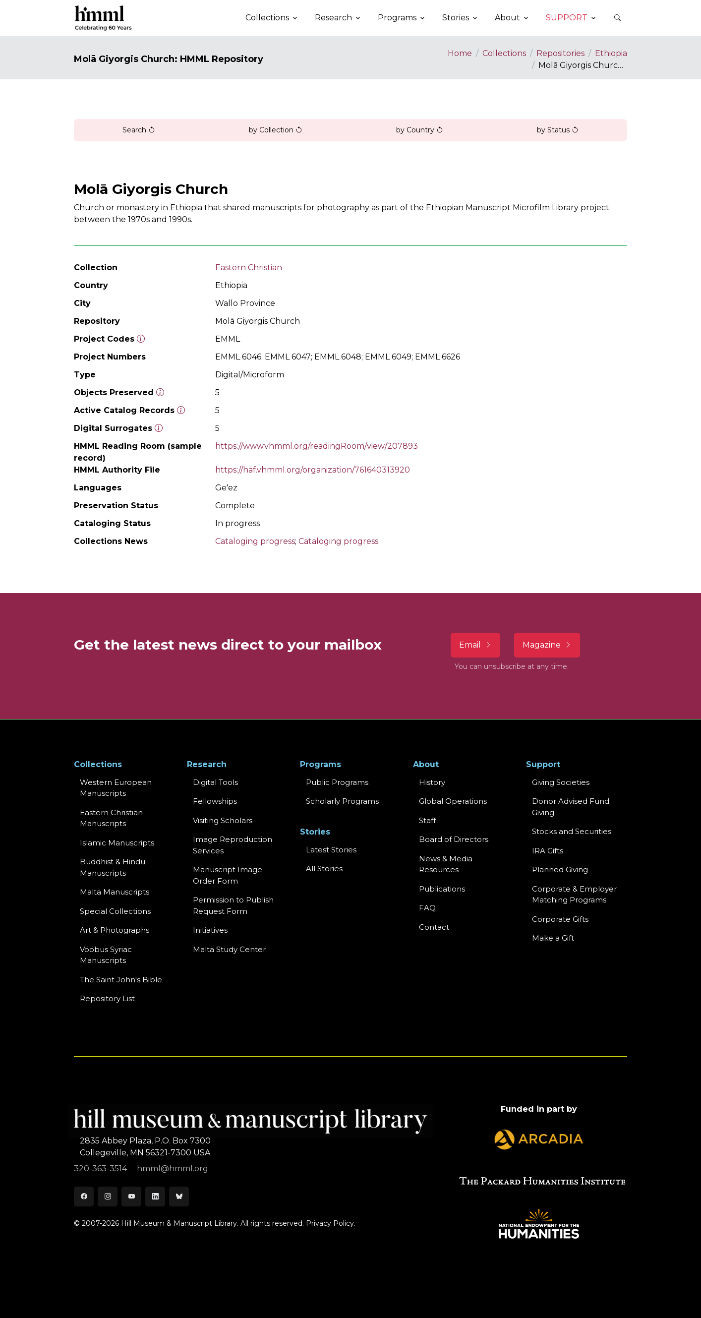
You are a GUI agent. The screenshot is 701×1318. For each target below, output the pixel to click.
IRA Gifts (547, 850)
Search (138, 129)
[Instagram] (107, 1196)
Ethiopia (611, 53)
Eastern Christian (248, 267)
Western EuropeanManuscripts (116, 788)
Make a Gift (553, 938)
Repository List (107, 998)
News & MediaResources (445, 864)
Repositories (560, 53)
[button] (617, 18)
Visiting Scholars (222, 820)
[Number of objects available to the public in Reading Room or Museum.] (181, 410)
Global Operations (453, 801)
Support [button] (566, 17)
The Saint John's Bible (121, 979)
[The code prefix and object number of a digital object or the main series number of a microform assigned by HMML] (141, 339)
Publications (442, 889)
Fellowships (215, 801)
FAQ (427, 907)
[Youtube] (131, 1196)
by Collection (275, 129)
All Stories (324, 868)
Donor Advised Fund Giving (570, 806)
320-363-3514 (101, 1168)
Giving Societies (560, 782)
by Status (558, 129)
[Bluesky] (179, 1196)
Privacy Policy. (330, 1223)
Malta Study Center (229, 949)
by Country (419, 129)
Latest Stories (331, 849)
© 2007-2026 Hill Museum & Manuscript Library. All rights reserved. (189, 1223)
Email (475, 645)
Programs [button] (397, 17)
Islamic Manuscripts (117, 842)
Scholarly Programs (342, 801)
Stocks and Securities (571, 831)
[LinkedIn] (155, 1196)
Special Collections (115, 911)
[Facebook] (84, 1196)
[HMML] (103, 17)
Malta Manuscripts (114, 892)
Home (460, 53)
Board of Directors (453, 839)
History (432, 782)
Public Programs (337, 782)
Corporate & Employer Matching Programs (574, 894)
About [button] (507, 17)
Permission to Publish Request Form (233, 905)
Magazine (547, 645)
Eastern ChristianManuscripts (111, 818)
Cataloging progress (255, 541)
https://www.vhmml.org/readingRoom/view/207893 (316, 446)
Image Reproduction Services (232, 845)
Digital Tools (215, 782)
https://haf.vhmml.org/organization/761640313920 (312, 470)
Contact (434, 927)
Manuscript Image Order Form (227, 875)
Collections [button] (267, 17)
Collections (504, 53)
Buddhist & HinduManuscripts (112, 867)
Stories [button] (455, 17)
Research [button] (333, 17)
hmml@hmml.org (172, 1168)
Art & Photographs (114, 930)
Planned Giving (560, 869)
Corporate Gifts (560, 919)
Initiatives (210, 930)
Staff (427, 820)
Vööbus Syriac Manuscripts (106, 955)
